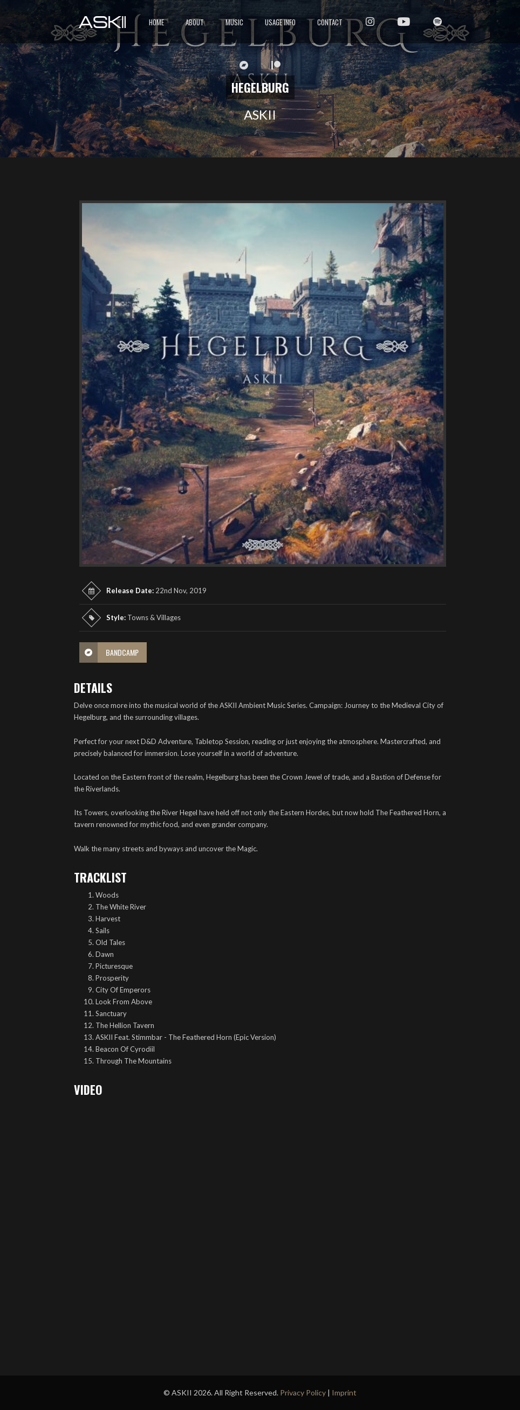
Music (234, 22)
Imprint (344, 1392)
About (195, 22)
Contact (330, 22)
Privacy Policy (303, 1392)
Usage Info (280, 22)
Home (156, 22)
